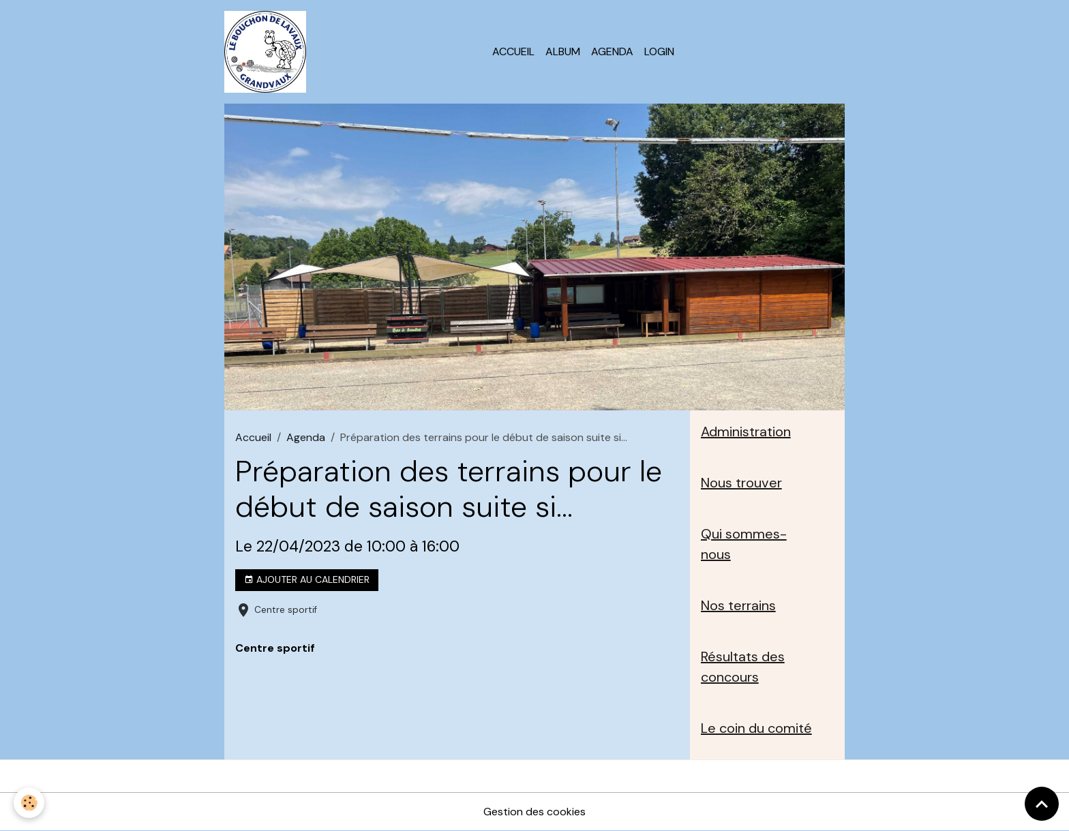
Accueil (513, 51)
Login (659, 51)
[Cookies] (29, 802)
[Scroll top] (1042, 804)
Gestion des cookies (534, 811)
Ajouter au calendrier (307, 579)
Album (562, 51)
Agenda (612, 51)
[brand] (268, 52)
